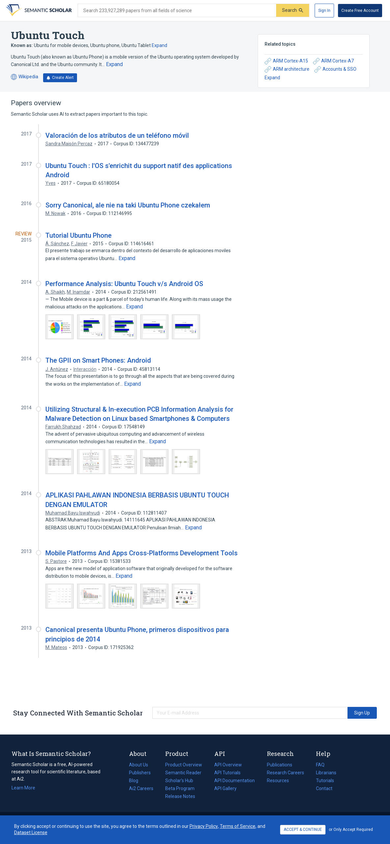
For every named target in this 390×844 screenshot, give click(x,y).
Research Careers (285, 773)
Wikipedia (24, 77)
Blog (136, 780)
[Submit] (292, 10)
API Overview (228, 764)
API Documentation (234, 780)
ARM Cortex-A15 (286, 61)
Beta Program (180, 788)
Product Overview (183, 764)
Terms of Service (237, 826)
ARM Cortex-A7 (333, 61)
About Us (138, 764)
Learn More (23, 787)
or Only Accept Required (351, 829)
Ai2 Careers (141, 788)
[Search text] (177, 10)
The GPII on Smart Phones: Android (98, 360)
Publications (279, 765)
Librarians (326, 772)
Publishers (140, 772)
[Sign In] (324, 10)
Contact (324, 788)
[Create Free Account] (360, 10)
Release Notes (180, 796)
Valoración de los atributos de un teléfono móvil (117, 135)
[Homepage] (38, 10)
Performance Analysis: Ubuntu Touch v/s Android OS (124, 284)
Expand (159, 45)
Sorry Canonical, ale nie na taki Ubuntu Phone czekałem (127, 205)
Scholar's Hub (179, 780)
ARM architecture (287, 69)
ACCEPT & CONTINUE (303, 829)
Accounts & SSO (335, 69)
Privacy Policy (204, 826)
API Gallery (225, 788)
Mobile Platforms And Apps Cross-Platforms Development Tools (141, 553)
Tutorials (325, 780)
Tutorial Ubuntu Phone (78, 235)
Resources (278, 780)
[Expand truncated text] (114, 64)
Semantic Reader (183, 772)
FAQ (320, 764)
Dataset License (30, 832)
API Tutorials (227, 772)
